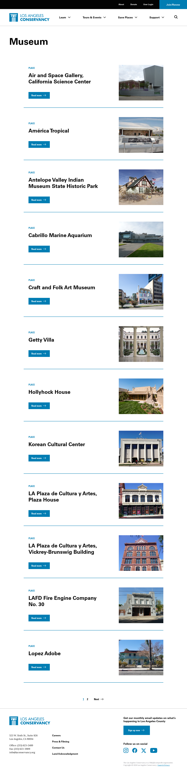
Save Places (125, 17)
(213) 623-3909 (22, 748)
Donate (133, 4)
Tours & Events (92, 17)
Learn (62, 17)
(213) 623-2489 (25, 745)
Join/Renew (173, 4)
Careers (56, 735)
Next (99, 699)
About (121, 4)
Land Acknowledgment (65, 753)
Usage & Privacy (163, 765)
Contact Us (58, 747)
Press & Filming (60, 741)
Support (154, 17)
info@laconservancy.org (22, 752)
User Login (148, 4)
